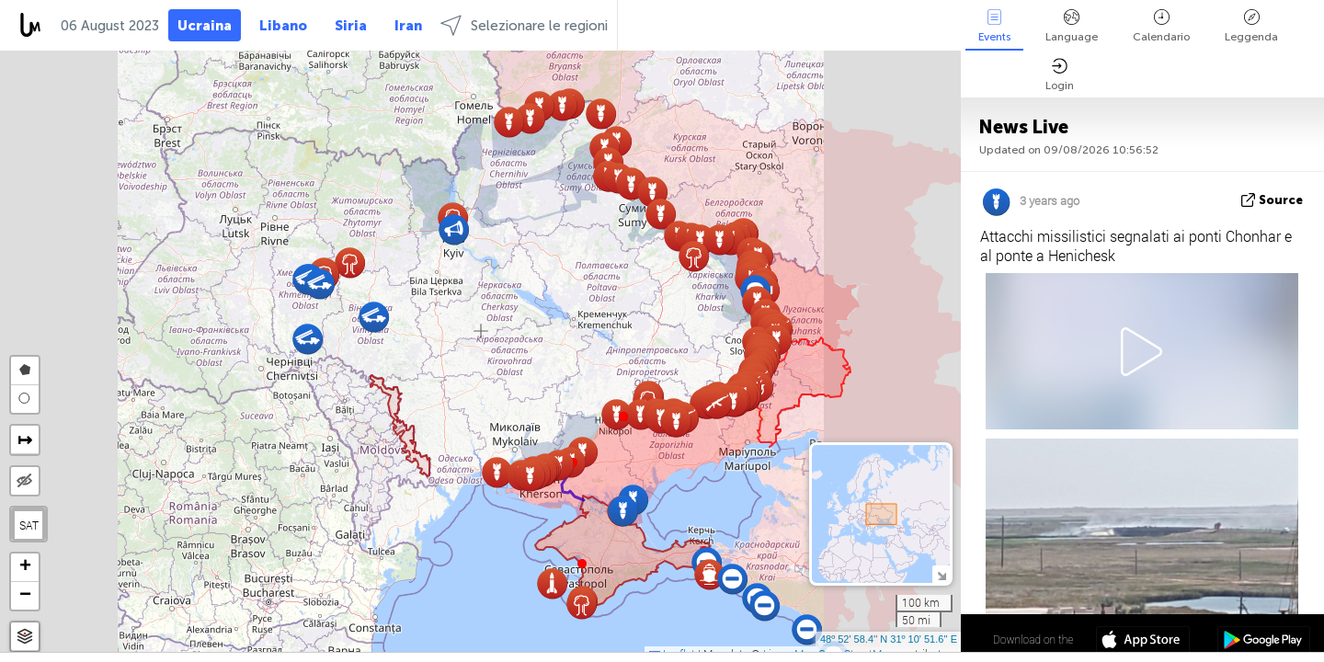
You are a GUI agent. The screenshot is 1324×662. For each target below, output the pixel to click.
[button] (623, 416)
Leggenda (1251, 26)
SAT (29, 525)
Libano (283, 25)
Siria (351, 25)
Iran (408, 25)
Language (1071, 26)
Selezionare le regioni (524, 25)
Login (1059, 75)
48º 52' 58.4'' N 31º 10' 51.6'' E (888, 639)
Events (994, 26)
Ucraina (204, 25)
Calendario (1161, 26)
